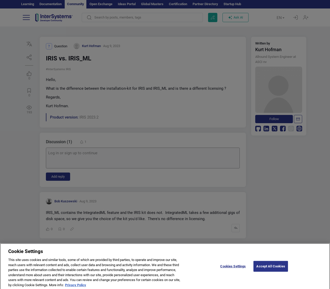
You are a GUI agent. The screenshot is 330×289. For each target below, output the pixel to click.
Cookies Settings (233, 270)
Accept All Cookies (270, 270)
